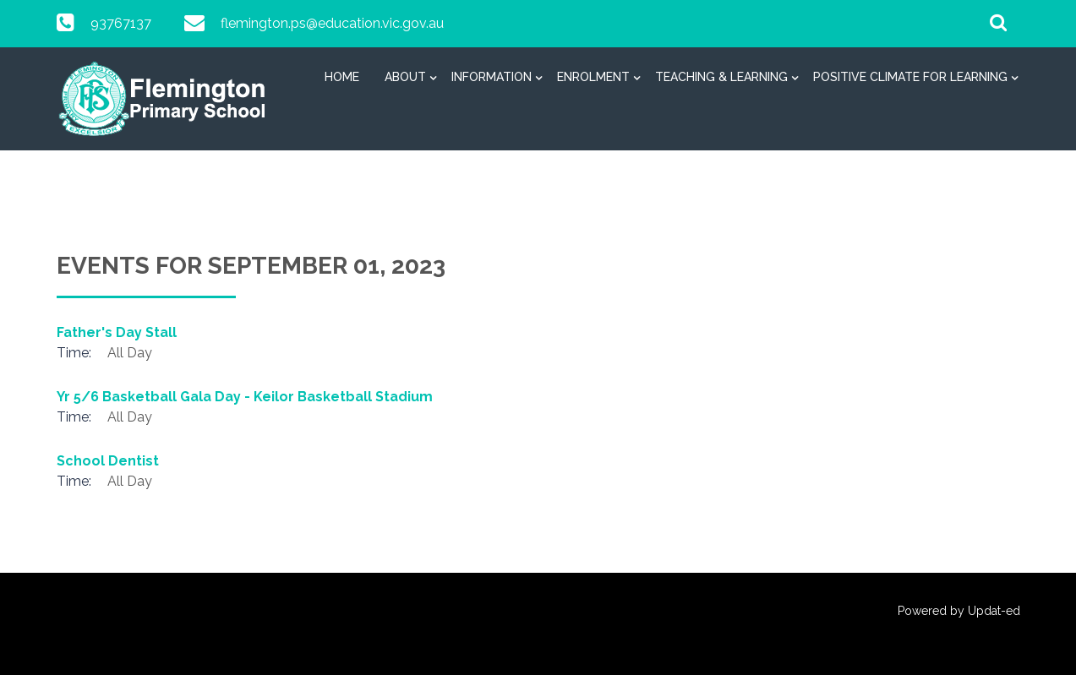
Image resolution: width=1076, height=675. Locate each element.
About (405, 77)
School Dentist (108, 461)
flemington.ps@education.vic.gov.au (332, 23)
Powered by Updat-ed (959, 611)
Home (342, 77)
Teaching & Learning (721, 77)
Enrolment (593, 77)
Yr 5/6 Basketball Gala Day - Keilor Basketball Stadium (245, 397)
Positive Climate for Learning (910, 77)
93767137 (120, 23)
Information (491, 77)
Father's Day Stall (117, 332)
